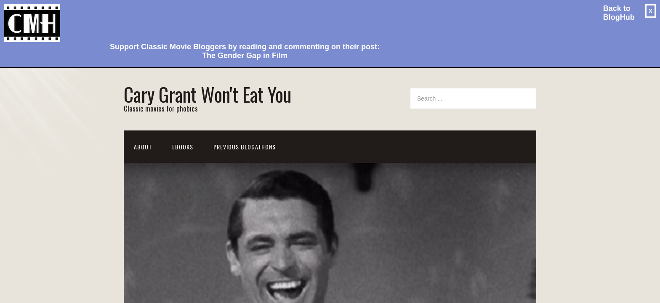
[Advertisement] (241, 19)
